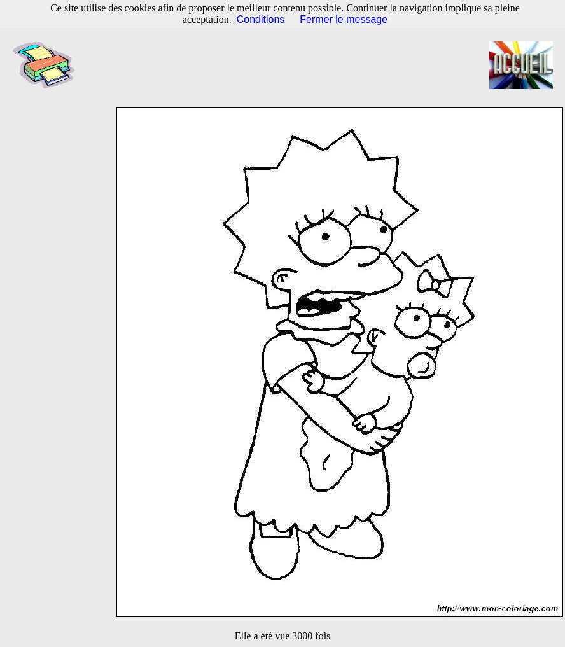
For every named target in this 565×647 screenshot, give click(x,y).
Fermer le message (343, 19)
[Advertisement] (289, 65)
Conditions (261, 19)
